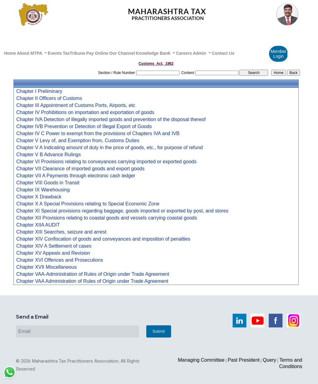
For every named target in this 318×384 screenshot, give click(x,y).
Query (269, 360)
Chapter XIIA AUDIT (38, 225)
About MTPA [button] (30, 53)
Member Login (278, 54)
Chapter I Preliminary (39, 91)
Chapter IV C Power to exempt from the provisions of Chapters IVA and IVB (97, 133)
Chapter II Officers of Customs (49, 98)
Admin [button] (200, 53)
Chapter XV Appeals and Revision (53, 253)
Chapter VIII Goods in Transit (47, 182)
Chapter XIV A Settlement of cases (53, 246)
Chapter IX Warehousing (43, 189)
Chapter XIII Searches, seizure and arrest (61, 232)
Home (10, 53)
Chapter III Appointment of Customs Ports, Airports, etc (75, 105)
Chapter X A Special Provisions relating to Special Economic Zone (87, 203)
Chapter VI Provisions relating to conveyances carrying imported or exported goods (106, 161)
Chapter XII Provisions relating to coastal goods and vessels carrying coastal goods (106, 218)
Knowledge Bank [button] (154, 53)
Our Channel (122, 53)
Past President (244, 360)
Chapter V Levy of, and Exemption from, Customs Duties (77, 140)
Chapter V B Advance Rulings (48, 154)
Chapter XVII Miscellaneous (46, 267)
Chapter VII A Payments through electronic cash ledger (75, 175)
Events (55, 53)
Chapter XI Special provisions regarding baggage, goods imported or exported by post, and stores (122, 211)
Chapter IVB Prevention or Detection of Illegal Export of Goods (84, 126)
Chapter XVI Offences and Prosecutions (59, 260)
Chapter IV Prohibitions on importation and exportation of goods (85, 112)
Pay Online (97, 53)
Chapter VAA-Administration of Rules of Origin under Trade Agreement (92, 274)
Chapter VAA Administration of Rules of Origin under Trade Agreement (92, 281)
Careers (184, 53)
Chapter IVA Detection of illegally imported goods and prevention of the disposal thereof (111, 119)
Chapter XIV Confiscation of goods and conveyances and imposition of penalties (103, 239)
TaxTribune (74, 53)
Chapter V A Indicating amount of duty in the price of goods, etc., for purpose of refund (109, 147)
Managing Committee (201, 360)
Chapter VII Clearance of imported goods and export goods (80, 168)
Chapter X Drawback (39, 196)
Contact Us (223, 53)
